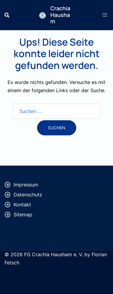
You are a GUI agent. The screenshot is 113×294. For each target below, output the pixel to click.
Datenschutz (28, 195)
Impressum (26, 185)
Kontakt (22, 205)
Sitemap (23, 215)
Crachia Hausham (60, 15)
